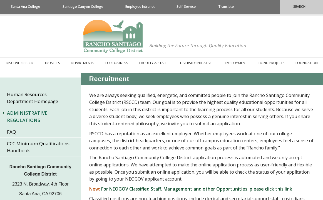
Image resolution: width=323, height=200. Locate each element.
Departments (82, 63)
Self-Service (186, 6)
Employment (236, 63)
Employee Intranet (140, 6)
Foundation (306, 63)
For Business (116, 63)
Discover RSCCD (19, 63)
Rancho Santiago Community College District (113, 36)
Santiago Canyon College (83, 6)
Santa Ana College (25, 6)
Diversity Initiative (196, 63)
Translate (226, 6)
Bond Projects (272, 63)
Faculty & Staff (153, 63)
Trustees (52, 63)
